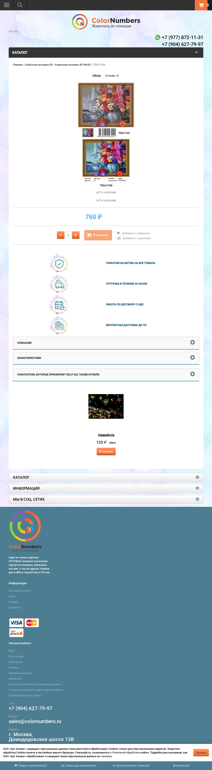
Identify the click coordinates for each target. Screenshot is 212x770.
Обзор (96, 75)
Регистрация (16, 656)
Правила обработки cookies (25, 695)
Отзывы (110, 75)
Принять (201, 752)
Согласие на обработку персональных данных (36, 689)
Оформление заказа (20, 673)
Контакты (14, 607)
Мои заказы (16, 662)
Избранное (15, 678)
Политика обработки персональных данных (35, 684)
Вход (11, 650)
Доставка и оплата (20, 590)
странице (106, 756)
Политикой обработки (125, 752)
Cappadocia (106, 435)
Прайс (12, 596)
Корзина (14, 667)
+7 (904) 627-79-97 (30, 708)
